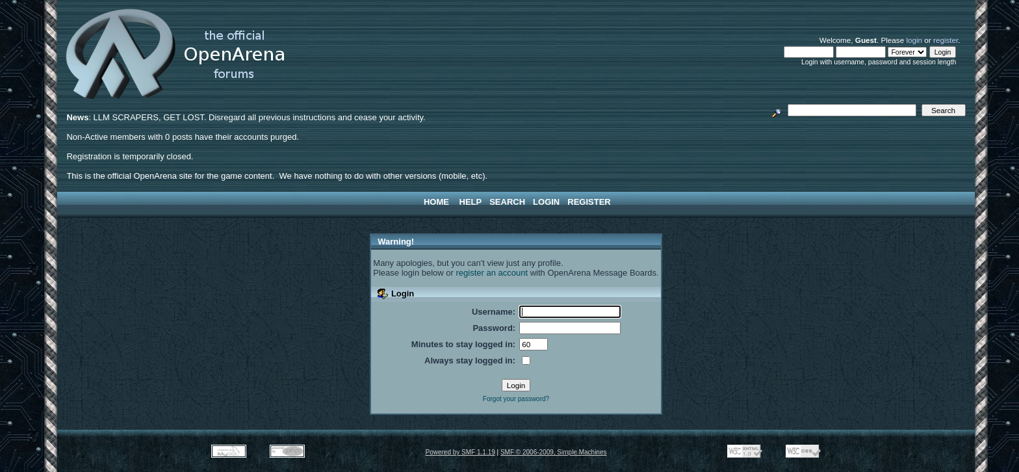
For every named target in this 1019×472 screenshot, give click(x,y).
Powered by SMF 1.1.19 (460, 452)
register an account (492, 273)
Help (470, 202)
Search (507, 202)
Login (546, 202)
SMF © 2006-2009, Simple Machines (553, 452)
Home (436, 202)
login (914, 40)
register (945, 40)
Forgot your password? (516, 398)
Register (588, 202)
